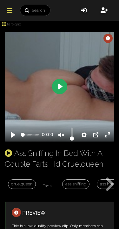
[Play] (13, 135)
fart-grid (11, 24)
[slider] (30, 135)
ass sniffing (75, 184)
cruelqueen (22, 184)
